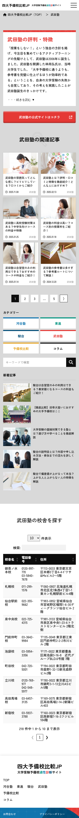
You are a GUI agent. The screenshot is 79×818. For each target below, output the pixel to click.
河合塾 (21, 323)
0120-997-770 (26, 568)
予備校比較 (21, 348)
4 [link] (38, 723)
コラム (58, 348)
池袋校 (8, 642)
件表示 (46, 538)
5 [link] (46, 723)
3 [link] (31, 723)
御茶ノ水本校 (8, 572)
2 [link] (24, 723)
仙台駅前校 (8, 601)
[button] (13, 559)
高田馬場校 (8, 687)
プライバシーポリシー (52, 799)
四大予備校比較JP (16, 5)
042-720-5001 (23, 657)
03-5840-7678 (23, 574)
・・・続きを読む (19, 99)
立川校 (8, 671)
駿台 (21, 336)
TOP (6, 765)
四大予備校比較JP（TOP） (25, 14)
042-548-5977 (23, 675)
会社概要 (45, 806)
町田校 (8, 657)
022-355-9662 (23, 599)
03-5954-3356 (23, 642)
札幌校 (8, 585)
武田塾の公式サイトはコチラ (45, 117)
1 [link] (17, 723)
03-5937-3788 (23, 700)
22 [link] (62, 723)
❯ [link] (69, 723)
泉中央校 (8, 613)
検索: (17, 548)
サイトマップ (10, 806)
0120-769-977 (26, 669)
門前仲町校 (8, 630)
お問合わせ (9, 799)
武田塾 (58, 336)
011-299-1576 (25, 583)
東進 (58, 323)
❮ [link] (9, 723)
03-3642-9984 (23, 628)
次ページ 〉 (63, 298)
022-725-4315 (26, 611)
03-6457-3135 (23, 686)
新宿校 (8, 700)
